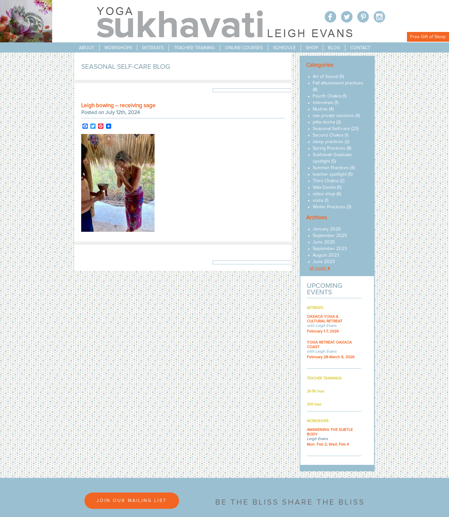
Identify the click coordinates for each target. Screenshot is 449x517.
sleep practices (328, 142)
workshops (118, 48)
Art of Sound (325, 76)
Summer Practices (331, 168)
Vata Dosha (324, 187)
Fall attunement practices (338, 83)
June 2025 (324, 242)
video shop (324, 194)
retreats (153, 48)
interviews (323, 102)
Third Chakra (325, 181)
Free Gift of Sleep (428, 37)
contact (360, 48)
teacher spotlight (330, 174)
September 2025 (330, 235)
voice (318, 200)
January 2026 (327, 229)
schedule (284, 48)
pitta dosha (324, 122)
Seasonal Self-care (331, 128)
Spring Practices (329, 148)
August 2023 (326, 255)
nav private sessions (333, 115)
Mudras (320, 109)
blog (334, 48)
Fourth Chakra (327, 96)
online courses (244, 48)
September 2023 (330, 248)
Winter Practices (329, 207)
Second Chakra (328, 135)
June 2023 (324, 261)
